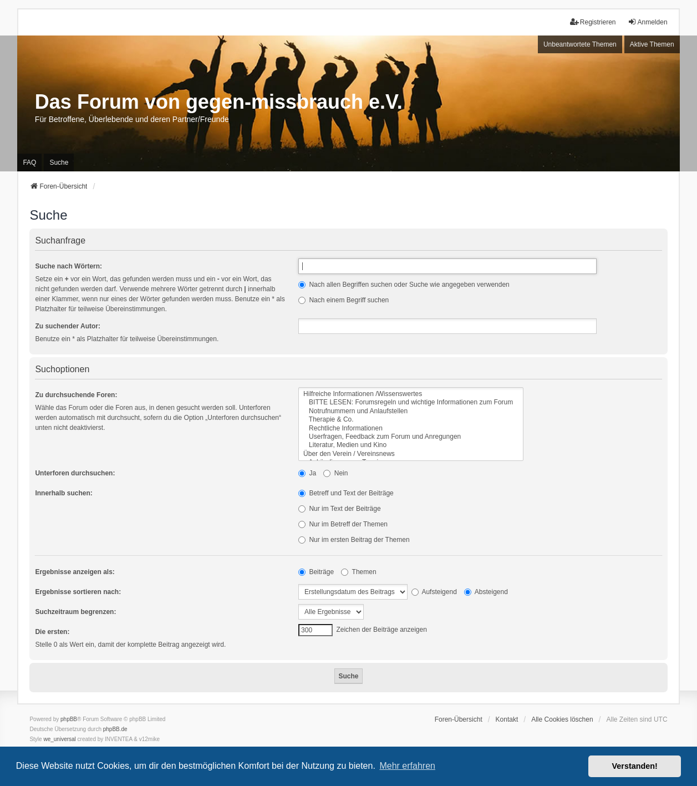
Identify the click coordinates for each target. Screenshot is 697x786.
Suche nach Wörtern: (68, 266)
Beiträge (316, 572)
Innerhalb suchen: (63, 493)
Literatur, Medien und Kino (411, 445)
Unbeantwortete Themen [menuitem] (580, 44)
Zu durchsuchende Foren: (76, 395)
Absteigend (486, 592)
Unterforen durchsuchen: (75, 473)
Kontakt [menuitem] (507, 719)
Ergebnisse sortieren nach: (78, 592)
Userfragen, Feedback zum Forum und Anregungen (411, 437)
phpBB (68, 719)
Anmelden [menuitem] (648, 22)
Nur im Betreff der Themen (343, 524)
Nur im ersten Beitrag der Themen (354, 540)
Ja (307, 473)
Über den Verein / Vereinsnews (411, 454)
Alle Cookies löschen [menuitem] (562, 719)
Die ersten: (52, 632)
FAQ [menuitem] (29, 162)
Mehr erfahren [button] (407, 765)
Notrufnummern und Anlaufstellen (411, 411)
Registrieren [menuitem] (593, 22)
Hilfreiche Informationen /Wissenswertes (411, 394)
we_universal (59, 739)
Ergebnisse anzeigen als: (74, 572)
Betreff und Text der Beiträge (346, 493)
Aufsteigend (434, 592)
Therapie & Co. (411, 419)
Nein (335, 473)
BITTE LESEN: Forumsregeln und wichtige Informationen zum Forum (411, 402)
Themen (358, 572)
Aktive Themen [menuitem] (652, 44)
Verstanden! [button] (635, 766)
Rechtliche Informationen (411, 428)
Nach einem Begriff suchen (343, 300)
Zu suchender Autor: (67, 326)
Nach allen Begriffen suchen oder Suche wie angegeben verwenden (404, 284)
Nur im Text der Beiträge (339, 509)
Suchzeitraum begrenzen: (75, 612)
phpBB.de (115, 729)
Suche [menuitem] (58, 162)
